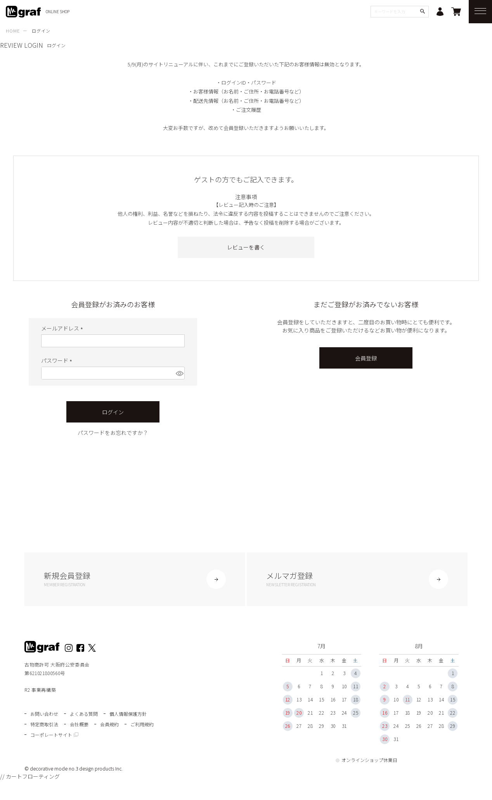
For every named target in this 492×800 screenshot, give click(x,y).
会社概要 (79, 724)
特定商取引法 (44, 724)
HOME (13, 31)
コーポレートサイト (51, 734)
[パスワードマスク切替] (179, 373)
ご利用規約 (142, 724)
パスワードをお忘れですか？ (113, 432)
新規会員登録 (134, 578)
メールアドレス (63, 328)
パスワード (58, 360)
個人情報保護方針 (128, 713)
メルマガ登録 (357, 578)
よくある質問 (84, 713)
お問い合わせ (44, 713)
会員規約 (109, 724)
